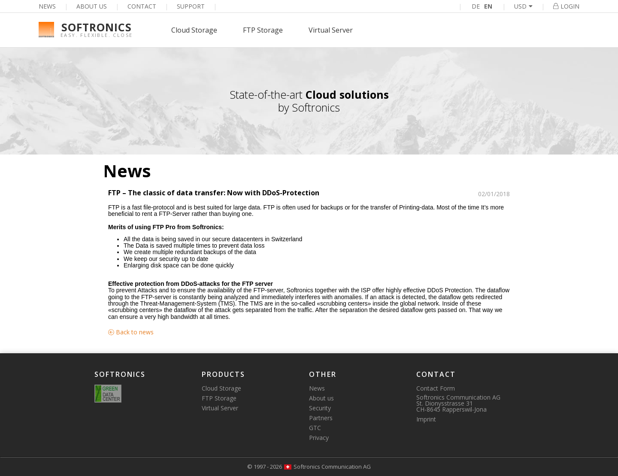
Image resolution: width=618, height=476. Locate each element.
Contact (141, 6)
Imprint (426, 419)
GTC (315, 428)
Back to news (131, 332)
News (47, 6)
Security (320, 408)
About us (91, 6)
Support (191, 6)
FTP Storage (263, 30)
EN (488, 6)
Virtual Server (331, 30)
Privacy (319, 438)
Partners (321, 418)
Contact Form (435, 388)
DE (476, 6)
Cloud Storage (194, 30)
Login (566, 6)
